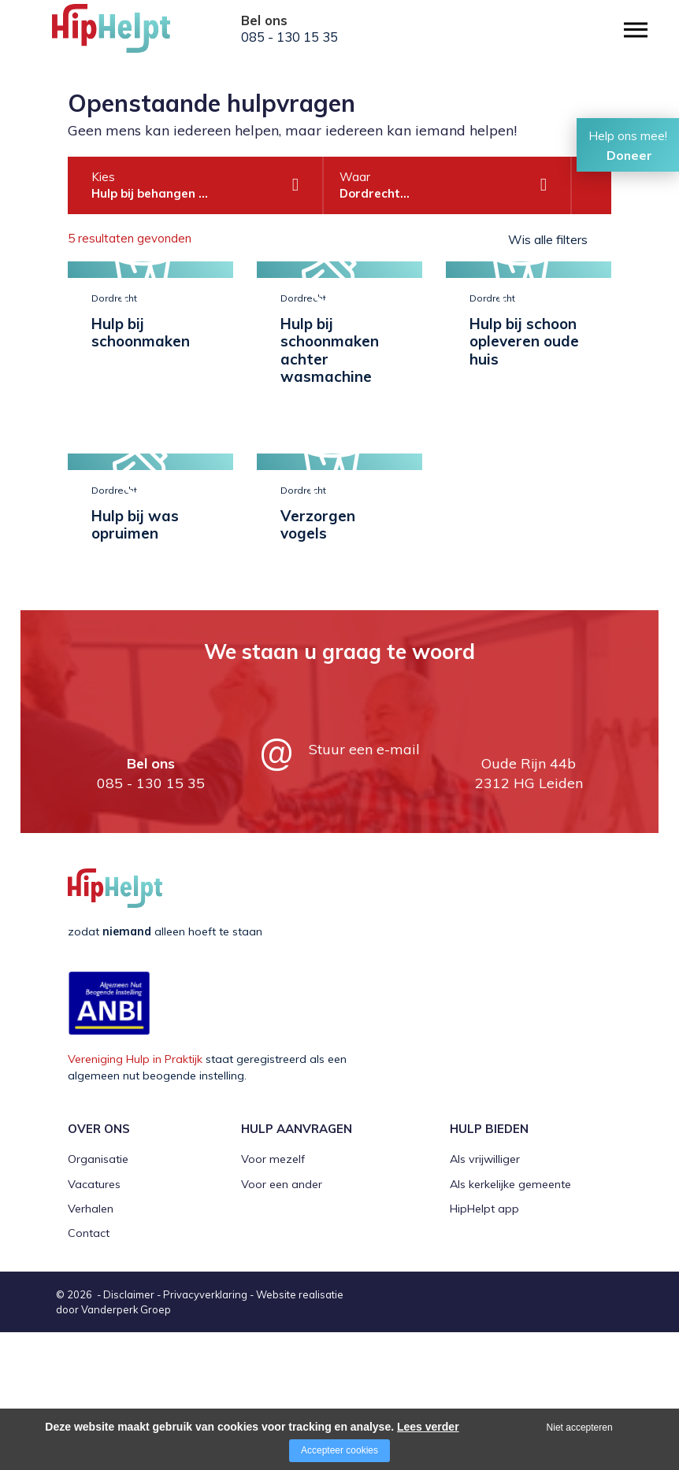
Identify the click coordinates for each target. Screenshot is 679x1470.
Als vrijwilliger (485, 1297)
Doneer (629, 155)
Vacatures (94, 1321)
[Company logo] (131, 35)
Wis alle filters (548, 239)
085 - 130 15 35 (289, 37)
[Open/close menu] (635, 29)
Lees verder (428, 1426)
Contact (88, 1371)
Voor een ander (281, 1321)
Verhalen (90, 1346)
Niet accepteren (580, 1427)
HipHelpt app (484, 1346)
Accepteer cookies (339, 1450)
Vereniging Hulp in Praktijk (135, 1197)
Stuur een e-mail (364, 887)
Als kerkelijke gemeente (510, 1321)
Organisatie (98, 1297)
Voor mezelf (273, 1297)
